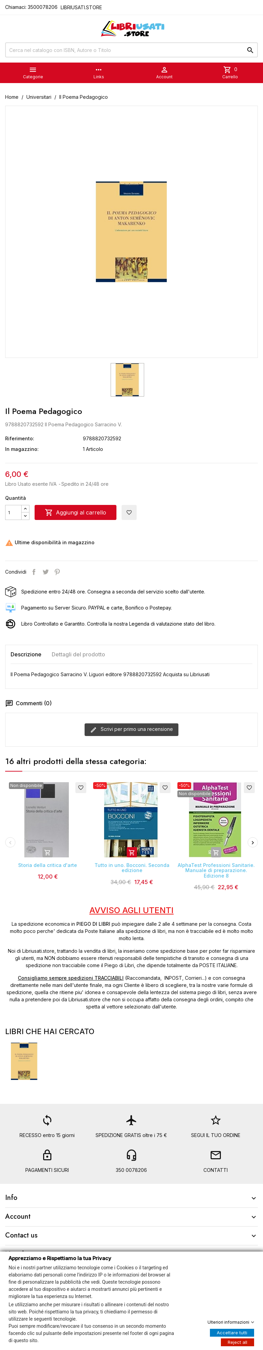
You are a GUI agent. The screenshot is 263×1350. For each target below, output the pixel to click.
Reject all (237, 1342)
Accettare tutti (232, 1332)
